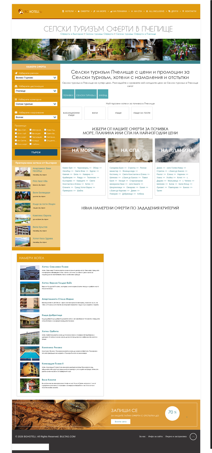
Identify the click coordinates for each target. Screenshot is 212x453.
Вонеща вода (129, 171)
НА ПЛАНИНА (120, 11)
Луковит (160, 187)
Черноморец (82, 168)
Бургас (93, 171)
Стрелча (131, 168)
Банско (186, 187)
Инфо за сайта (155, 436)
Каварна (86, 174)
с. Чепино (187, 181)
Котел (179, 177)
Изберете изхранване (31, 112)
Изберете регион (28, 73)
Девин (133, 191)
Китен (87, 184)
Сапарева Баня (116, 168)
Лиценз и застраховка (176, 436)
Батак (171, 184)
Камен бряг (68, 168)
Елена (170, 174)
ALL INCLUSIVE (156, 11)
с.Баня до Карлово (118, 191)
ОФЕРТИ (85, 11)
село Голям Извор (175, 168)
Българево (67, 181)
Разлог (160, 174)
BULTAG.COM (67, 436)
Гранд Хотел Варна (83, 187)
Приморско (68, 191)
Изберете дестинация (31, 86)
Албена (140, 194)
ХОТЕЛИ (69, 11)
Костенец (114, 174)
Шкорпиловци (116, 187)
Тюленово (91, 177)
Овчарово (130, 187)
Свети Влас (80, 171)
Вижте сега (120, 421)
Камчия (66, 174)
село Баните (134, 184)
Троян (159, 191)
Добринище (127, 194)
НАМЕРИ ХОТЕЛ (31, 258)
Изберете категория (30, 99)
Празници (20, 125)
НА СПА (138, 11)
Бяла (76, 174)
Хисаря (122, 181)
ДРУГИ (174, 11)
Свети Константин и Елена (134, 174)
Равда (79, 177)
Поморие (114, 194)
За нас (142, 436)
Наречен (181, 174)
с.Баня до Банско (130, 177)
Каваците (81, 181)
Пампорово (173, 187)
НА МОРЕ (101, 11)
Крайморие (68, 177)
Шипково (113, 177)
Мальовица (173, 181)
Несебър (67, 171)
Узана (159, 177)
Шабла (80, 191)
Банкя (142, 187)
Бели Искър (184, 184)
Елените (66, 187)
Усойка (169, 177)
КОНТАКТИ (190, 11)
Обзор (96, 168)
